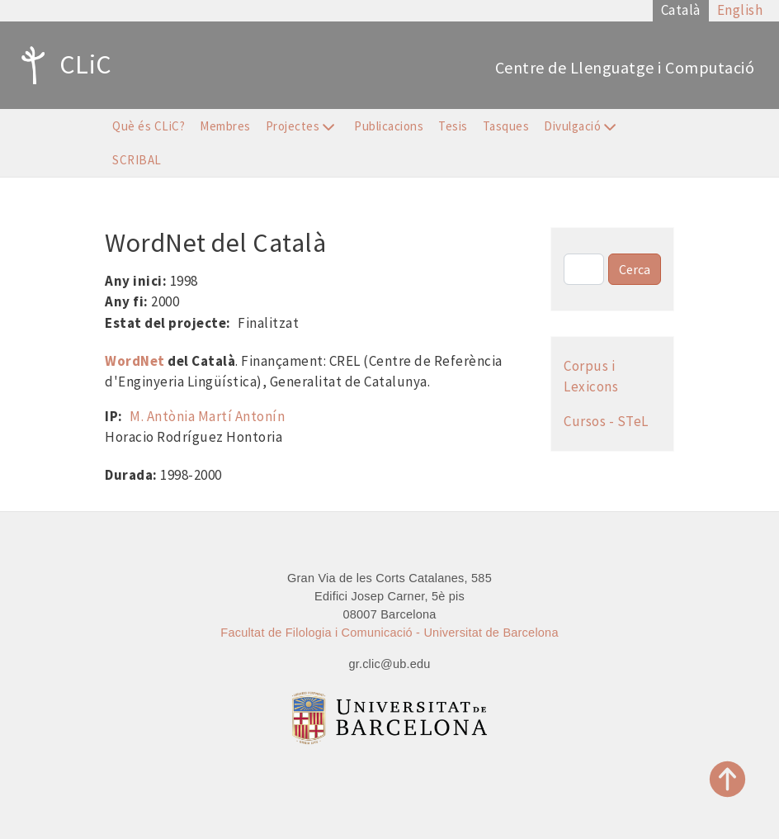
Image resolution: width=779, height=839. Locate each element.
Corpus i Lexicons (591, 376)
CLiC (62, 65)
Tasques (506, 126)
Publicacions (388, 126)
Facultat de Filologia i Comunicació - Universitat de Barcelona (389, 632)
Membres (225, 126)
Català (681, 10)
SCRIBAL (137, 160)
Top (728, 779)
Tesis (453, 126)
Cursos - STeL (606, 421)
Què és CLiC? (148, 126)
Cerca (634, 269)
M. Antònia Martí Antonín (207, 416)
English (740, 10)
